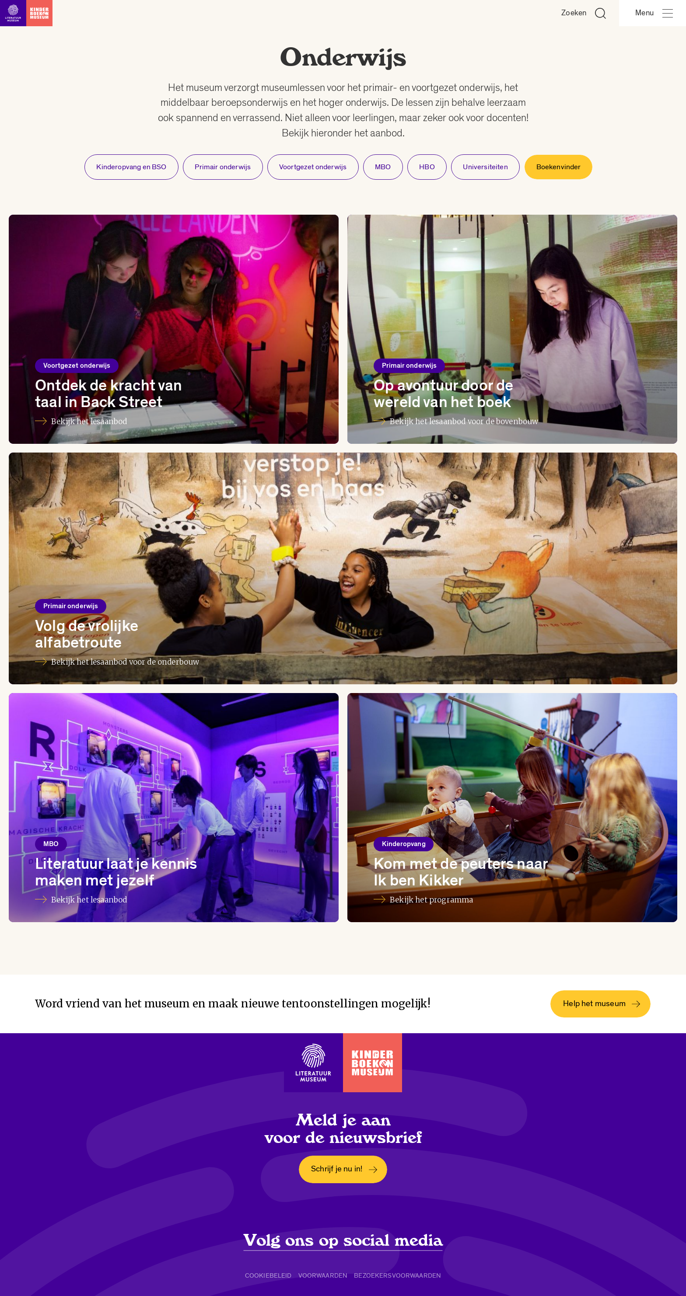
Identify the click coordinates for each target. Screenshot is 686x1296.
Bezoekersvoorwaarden (397, 1275)
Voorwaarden (323, 1275)
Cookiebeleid (268, 1275)
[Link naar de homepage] (26, 13)
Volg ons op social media (343, 1240)
